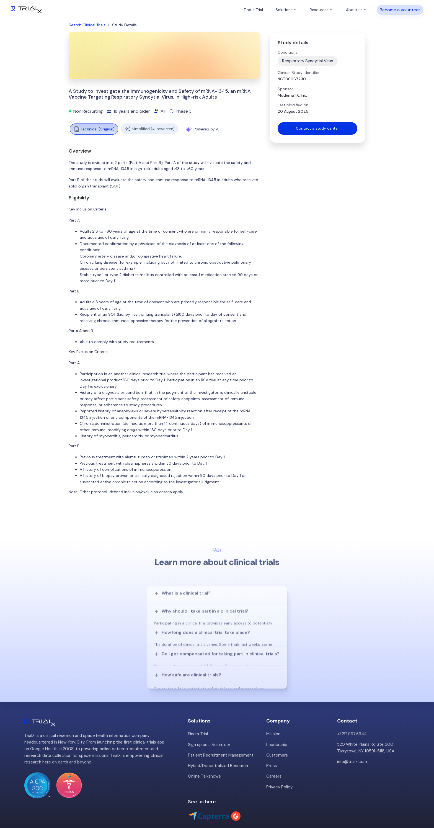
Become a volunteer (400, 9)
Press (271, 739)
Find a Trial (253, 9)
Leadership (276, 718)
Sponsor (285, 88)
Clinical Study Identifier (299, 72)
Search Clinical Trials (87, 24)
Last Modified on (293, 104)
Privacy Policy (279, 760)
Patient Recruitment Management (221, 728)
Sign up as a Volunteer (209, 718)
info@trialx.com (352, 735)
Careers (273, 749)
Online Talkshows (204, 749)
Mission (273, 707)
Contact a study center (317, 128)
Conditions (288, 52)
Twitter (399, 805)
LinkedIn (420, 805)
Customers (277, 728)
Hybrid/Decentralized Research (218, 739)
